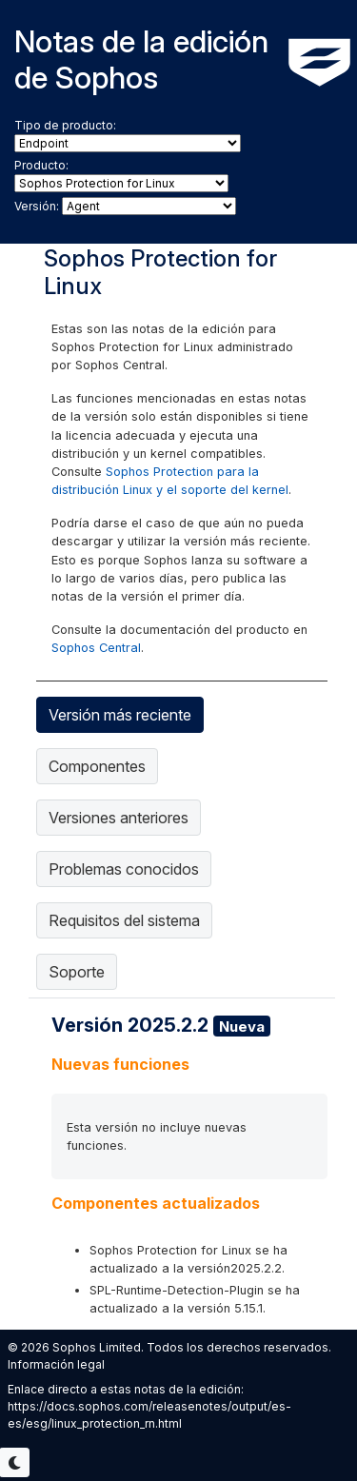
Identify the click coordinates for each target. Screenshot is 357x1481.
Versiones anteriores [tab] (118, 817)
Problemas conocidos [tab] (124, 869)
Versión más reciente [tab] (120, 714)
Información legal (56, 1364)
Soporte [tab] (77, 971)
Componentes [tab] (97, 766)
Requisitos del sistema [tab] (124, 920)
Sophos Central (96, 648)
